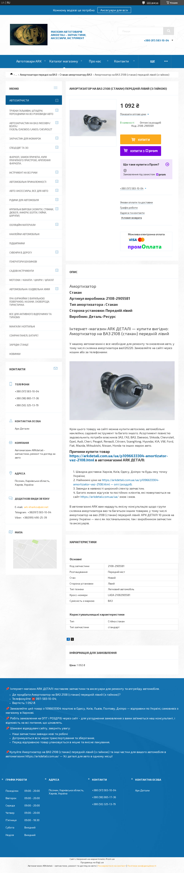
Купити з (144, 151)
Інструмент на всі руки (23, 172)
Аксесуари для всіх (114, 10)
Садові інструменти (21, 270)
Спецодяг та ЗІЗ (18, 147)
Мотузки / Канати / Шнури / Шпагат (31, 280)
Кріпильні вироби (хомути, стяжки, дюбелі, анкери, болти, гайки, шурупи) (31, 212)
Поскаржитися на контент (112, 865)
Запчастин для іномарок (25, 138)
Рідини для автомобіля (24, 200)
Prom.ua (110, 859)
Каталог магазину (63, 61)
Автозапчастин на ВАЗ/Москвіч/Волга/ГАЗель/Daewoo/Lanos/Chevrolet (30, 126)
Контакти (121, 61)
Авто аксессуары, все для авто (28, 190)
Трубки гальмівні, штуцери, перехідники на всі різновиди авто (31, 112)
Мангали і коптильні (22, 326)
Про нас (95, 61)
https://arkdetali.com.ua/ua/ (99, 496)
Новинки (14, 353)
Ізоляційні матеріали (22, 224)
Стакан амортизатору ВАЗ (76, 74)
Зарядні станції (18, 344)
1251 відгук (152, 2)
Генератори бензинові (23, 261)
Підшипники (17, 243)
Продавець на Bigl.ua (92, 862)
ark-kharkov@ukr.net (36, 507)
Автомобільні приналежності (27, 181)
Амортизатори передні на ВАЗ (38, 74)
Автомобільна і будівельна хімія (29, 289)
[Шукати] (168, 31)
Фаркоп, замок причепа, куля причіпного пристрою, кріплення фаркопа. (30, 160)
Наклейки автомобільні (24, 234)
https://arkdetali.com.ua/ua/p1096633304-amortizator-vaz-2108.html (118, 458)
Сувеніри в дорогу (20, 252)
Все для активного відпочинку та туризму (30, 316)
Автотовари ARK (29, 61)
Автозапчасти (19, 100)
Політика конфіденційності (141, 865)
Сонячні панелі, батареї (23, 335)
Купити (144, 139)
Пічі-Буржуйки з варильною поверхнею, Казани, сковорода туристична (29, 301)
